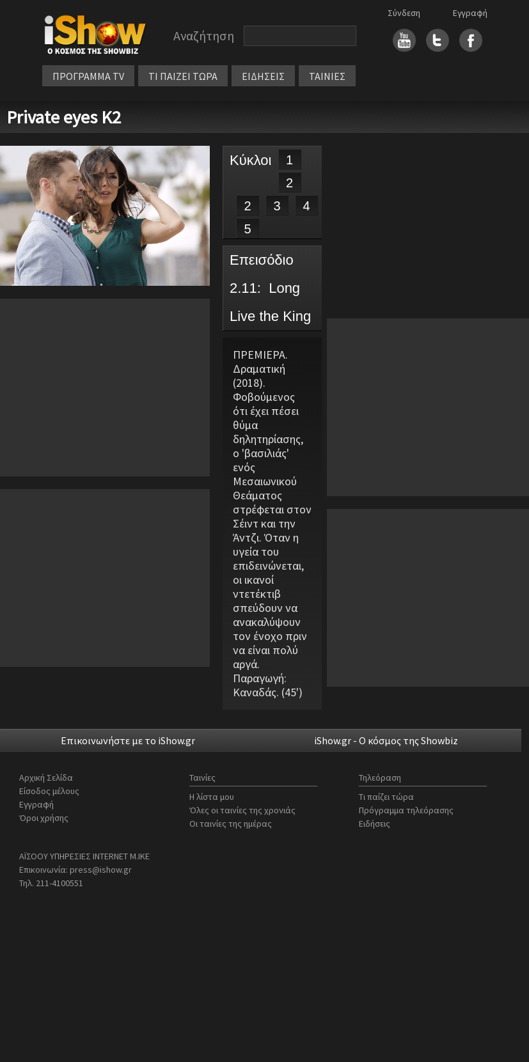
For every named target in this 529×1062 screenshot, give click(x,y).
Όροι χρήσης (43, 818)
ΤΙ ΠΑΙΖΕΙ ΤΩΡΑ (182, 76)
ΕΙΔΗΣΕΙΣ (263, 76)
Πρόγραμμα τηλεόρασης (406, 810)
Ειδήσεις (374, 823)
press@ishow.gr (101, 869)
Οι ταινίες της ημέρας (230, 823)
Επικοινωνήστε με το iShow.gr (128, 740)
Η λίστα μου (211, 796)
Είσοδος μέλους (49, 791)
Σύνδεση (404, 13)
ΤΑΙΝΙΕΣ (327, 76)
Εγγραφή (470, 13)
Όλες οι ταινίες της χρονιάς (242, 810)
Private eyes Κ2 (63, 117)
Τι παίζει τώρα (386, 796)
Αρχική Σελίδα (46, 777)
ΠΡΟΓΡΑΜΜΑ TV (88, 76)
